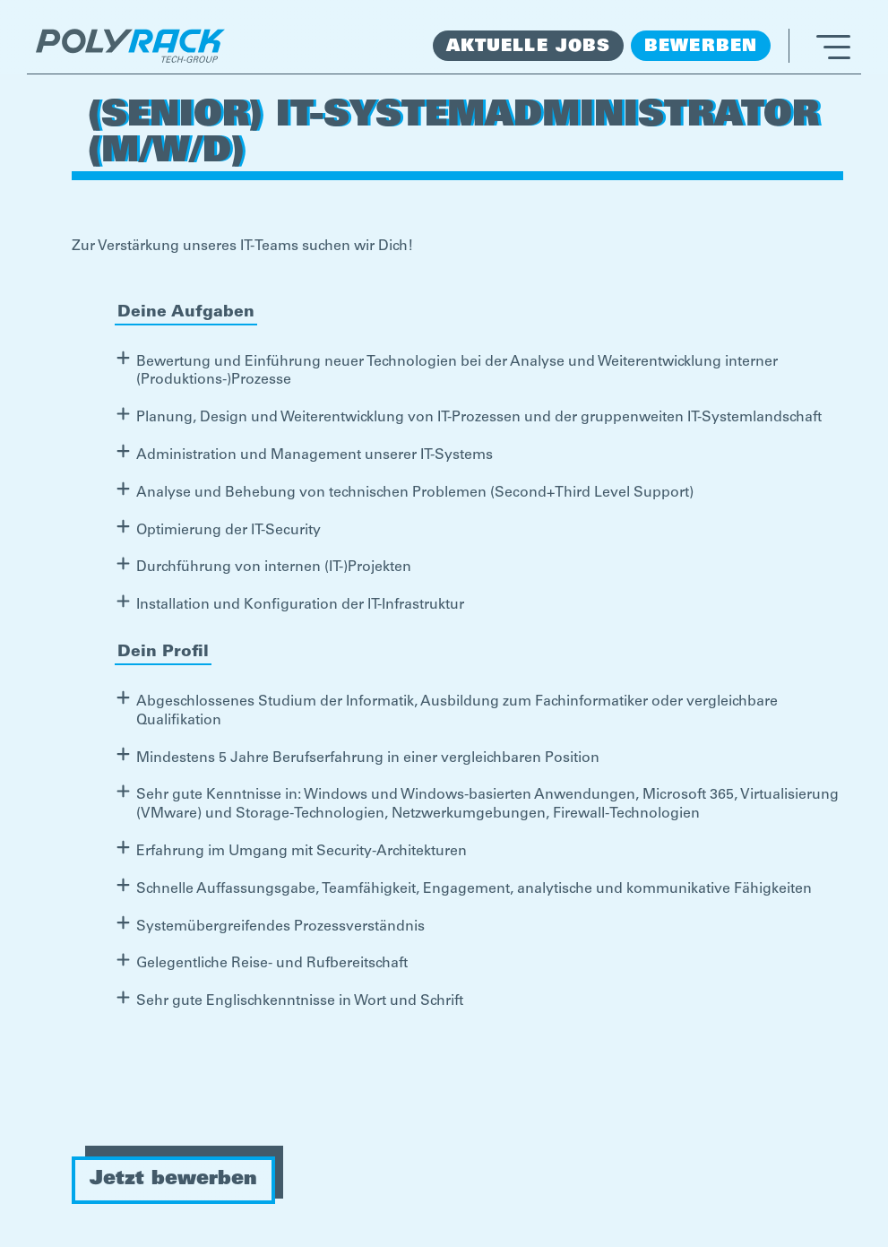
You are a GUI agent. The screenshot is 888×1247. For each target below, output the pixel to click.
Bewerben (700, 47)
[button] (819, 46)
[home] (130, 46)
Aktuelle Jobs (528, 47)
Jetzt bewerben (173, 1180)
